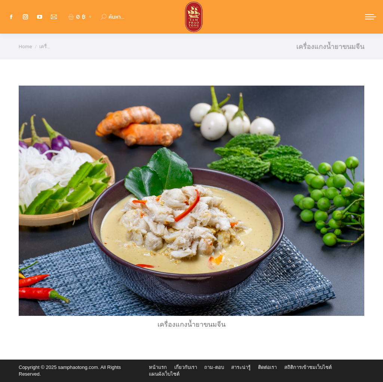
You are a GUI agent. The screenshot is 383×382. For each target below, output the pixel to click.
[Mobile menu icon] (370, 16)
